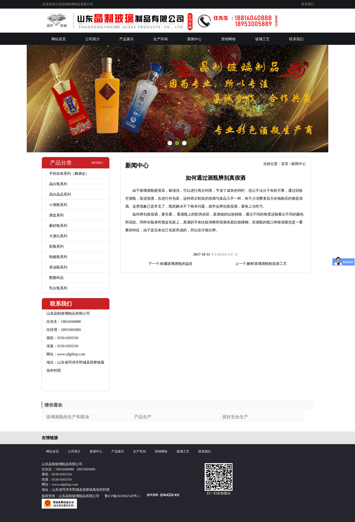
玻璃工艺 (262, 39)
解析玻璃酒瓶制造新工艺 (267, 264)
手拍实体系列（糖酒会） (69, 173)
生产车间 (160, 39)
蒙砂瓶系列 (58, 225)
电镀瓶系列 (58, 257)
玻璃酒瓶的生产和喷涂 (67, 416)
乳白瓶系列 (58, 288)
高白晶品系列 (60, 194)
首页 (284, 164)
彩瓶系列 (56, 246)
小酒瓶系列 (58, 205)
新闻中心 (194, 39)
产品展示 (126, 39)
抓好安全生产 (235, 416)
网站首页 (58, 39)
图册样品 (56, 278)
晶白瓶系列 (58, 184)
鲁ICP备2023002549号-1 (122, 496)
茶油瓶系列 (58, 267)
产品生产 (142, 416)
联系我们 (307, 4)
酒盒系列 (56, 215)
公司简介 (92, 39)
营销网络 (228, 39)
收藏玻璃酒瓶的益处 (176, 264)
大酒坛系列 (58, 236)
